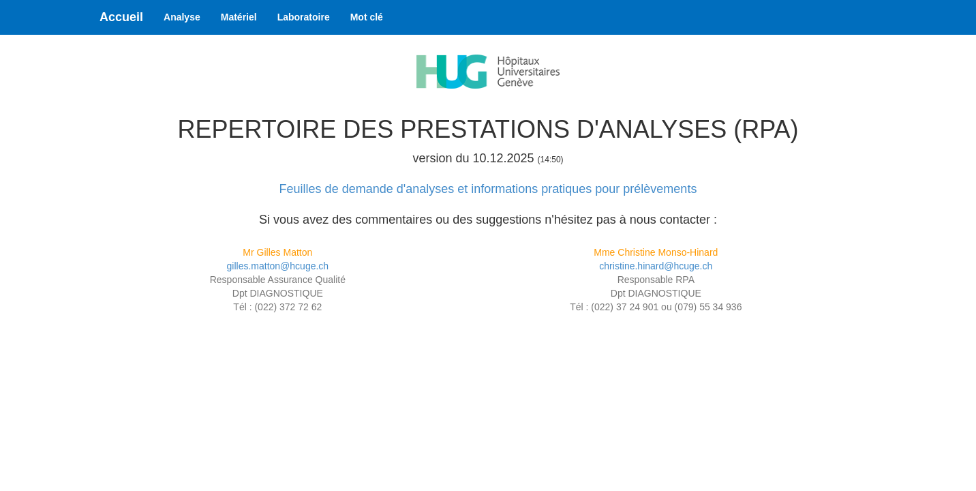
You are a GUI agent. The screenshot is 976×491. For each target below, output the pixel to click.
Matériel (239, 17)
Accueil (121, 17)
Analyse (182, 17)
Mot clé (366, 17)
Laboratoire (303, 17)
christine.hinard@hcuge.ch (655, 266)
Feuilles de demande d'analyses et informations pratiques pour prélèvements (488, 189)
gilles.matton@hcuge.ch (278, 266)
